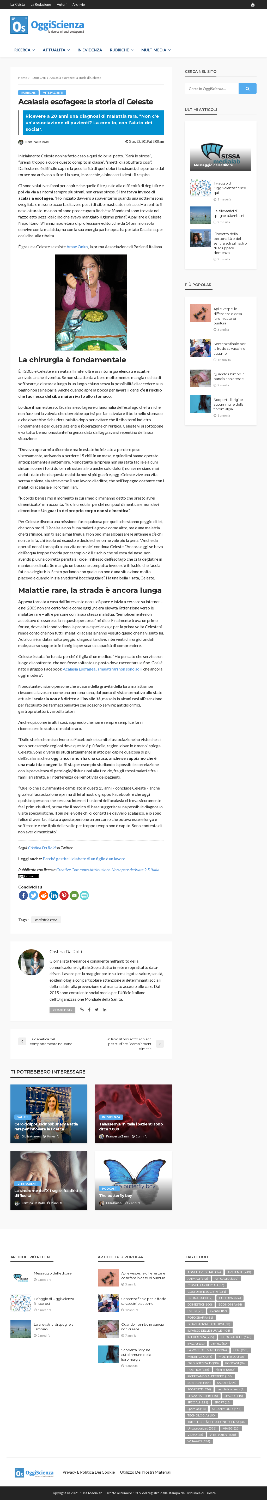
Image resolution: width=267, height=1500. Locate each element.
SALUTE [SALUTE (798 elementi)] (226, 1383)
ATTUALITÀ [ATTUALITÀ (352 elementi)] (227, 1278)
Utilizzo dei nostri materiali (145, 1472)
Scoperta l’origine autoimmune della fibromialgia (229, 404)
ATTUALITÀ (54, 50)
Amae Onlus (77, 246)
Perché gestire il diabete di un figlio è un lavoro (84, 858)
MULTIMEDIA (153, 50)
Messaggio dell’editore (213, 165)
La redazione (41, 4)
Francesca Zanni (117, 1137)
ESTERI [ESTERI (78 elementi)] (195, 1311)
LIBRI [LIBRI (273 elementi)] (240, 1350)
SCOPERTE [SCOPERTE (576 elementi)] (199, 1389)
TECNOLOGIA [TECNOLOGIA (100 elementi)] (201, 1415)
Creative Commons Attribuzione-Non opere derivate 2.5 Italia (107, 869)
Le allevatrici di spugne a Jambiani (229, 213)
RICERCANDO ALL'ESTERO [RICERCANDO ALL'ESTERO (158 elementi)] (210, 1376)
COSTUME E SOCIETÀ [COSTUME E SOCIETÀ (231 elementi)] (206, 1292)
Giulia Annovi (30, 1137)
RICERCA (22, 50)
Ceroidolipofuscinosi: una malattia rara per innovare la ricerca (46, 1127)
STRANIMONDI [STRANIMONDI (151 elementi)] (226, 1409)
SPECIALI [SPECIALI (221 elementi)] (197, 1402)
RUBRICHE (119, 50)
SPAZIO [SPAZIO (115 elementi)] (233, 1396)
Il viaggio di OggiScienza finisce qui (230, 188)
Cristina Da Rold (36, 142)
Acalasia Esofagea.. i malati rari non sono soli (102, 668)
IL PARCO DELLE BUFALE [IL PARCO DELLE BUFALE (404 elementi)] (208, 1331)
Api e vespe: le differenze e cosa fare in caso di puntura (228, 316)
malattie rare (46, 919)
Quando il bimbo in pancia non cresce (229, 376)
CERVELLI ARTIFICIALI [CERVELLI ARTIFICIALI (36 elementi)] (205, 1285)
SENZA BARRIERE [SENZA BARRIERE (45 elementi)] (202, 1396)
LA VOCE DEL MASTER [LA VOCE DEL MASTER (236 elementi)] (207, 1350)
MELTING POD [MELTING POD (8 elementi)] (199, 1357)
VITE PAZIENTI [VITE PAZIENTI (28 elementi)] (223, 1435)
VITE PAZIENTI (53, 92)
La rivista (17, 4)
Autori (61, 4)
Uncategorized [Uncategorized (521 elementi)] (201, 1428)
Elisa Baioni (114, 1203)
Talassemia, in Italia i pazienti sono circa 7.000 (131, 1127)
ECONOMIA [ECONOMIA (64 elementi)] (230, 1305)
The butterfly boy (115, 1195)
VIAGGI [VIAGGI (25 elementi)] (231, 1428)
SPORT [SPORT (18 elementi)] (222, 1402)
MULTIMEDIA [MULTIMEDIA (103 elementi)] (232, 1357)
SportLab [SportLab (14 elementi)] (196, 1409)
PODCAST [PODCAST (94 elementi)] (235, 1363)
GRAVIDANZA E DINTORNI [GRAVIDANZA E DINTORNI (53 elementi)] (208, 1324)
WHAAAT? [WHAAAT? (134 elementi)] (198, 1441)
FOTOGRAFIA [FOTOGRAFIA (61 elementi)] (200, 1318)
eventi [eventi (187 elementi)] (218, 1311)
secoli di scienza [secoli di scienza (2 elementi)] (231, 1389)
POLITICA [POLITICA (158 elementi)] (198, 1370)
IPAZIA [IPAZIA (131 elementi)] (196, 1344)
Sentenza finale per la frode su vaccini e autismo (229, 348)
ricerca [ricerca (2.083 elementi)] (225, 1370)
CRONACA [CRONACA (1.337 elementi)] (200, 1298)
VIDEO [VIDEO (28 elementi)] (195, 1435)
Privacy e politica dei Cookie (89, 1472)
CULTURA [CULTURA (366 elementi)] (230, 1298)
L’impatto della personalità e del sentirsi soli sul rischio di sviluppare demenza (230, 243)
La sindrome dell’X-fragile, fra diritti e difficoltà (48, 1193)
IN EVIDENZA (90, 50)
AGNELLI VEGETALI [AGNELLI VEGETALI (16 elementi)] (204, 1272)
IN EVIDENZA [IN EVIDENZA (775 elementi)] (200, 1337)
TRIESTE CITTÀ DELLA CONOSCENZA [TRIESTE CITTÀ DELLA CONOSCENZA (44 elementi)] (216, 1422)
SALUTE (22, 1117)
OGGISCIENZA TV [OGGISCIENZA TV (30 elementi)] (203, 1363)
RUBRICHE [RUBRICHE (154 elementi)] (199, 1383)
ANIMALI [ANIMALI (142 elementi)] (197, 1278)
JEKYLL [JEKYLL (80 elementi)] (219, 1344)
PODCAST (109, 1188)
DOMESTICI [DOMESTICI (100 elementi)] (199, 1305)
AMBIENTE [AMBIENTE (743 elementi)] (239, 1272)
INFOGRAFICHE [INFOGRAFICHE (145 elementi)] (236, 1337)
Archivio (78, 4)
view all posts (62, 1010)
